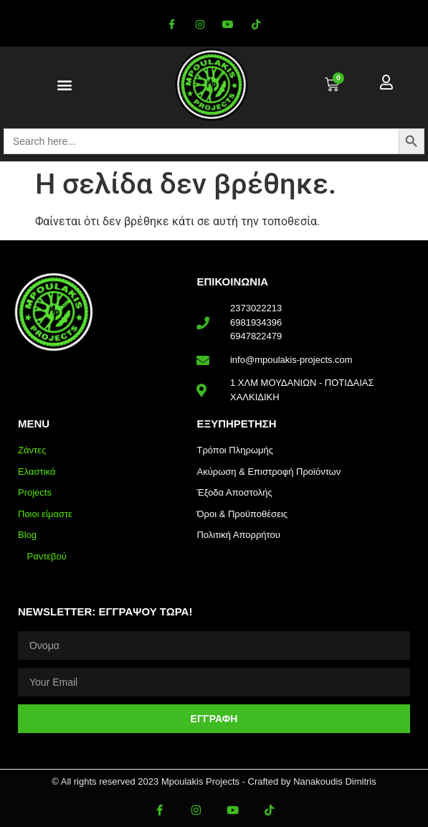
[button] (65, 85)
